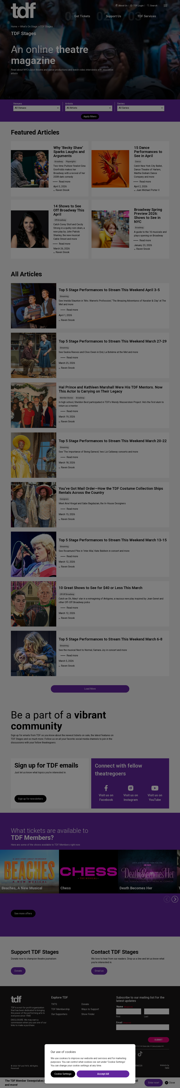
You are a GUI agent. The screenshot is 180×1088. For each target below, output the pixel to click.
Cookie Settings (62, 1073)
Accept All (103, 1073)
